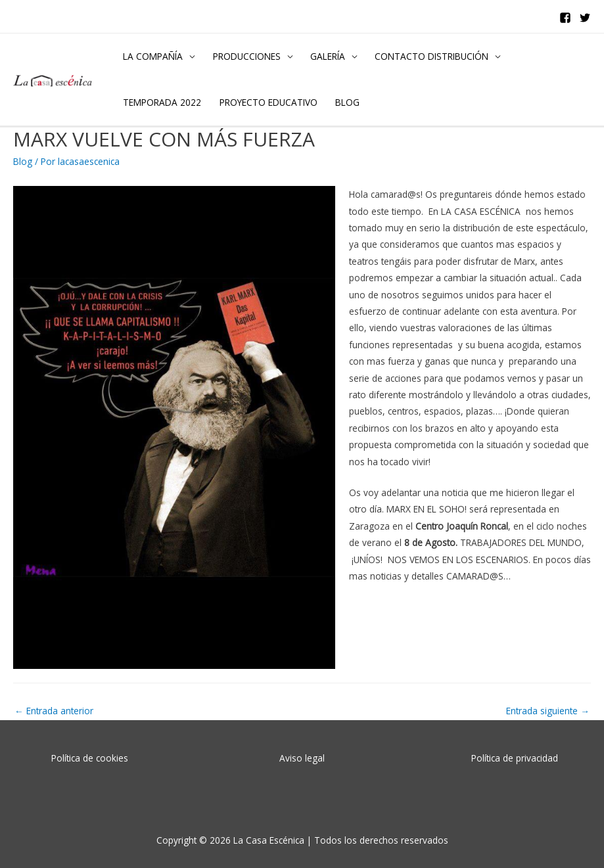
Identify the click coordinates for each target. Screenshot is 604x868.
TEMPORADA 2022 (162, 102)
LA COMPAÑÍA (153, 56)
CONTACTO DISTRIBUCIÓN (431, 56)
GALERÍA (327, 56)
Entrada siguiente (548, 710)
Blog (22, 161)
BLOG (347, 102)
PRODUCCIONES (247, 56)
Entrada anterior (53, 710)
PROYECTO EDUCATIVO (268, 102)
